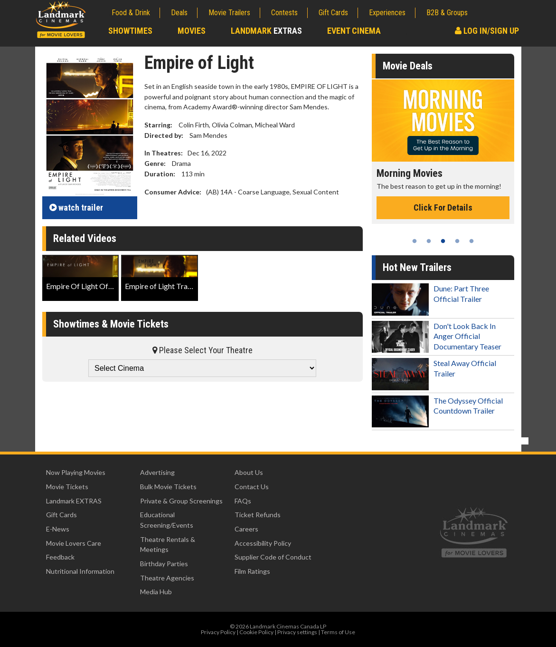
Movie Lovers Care (73, 543)
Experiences (387, 12)
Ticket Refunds (258, 515)
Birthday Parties (164, 564)
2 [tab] (428, 241)
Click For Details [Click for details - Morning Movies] (443, 207)
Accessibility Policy (263, 543)
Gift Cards (333, 12)
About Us (249, 472)
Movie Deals (408, 66)
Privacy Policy (218, 632)
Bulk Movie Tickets (168, 487)
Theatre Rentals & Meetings (167, 544)
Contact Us (252, 487)
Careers (246, 529)
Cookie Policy (256, 632)
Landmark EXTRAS (74, 501)
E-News (57, 529)
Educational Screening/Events (166, 520)
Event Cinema (354, 31)
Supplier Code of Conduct (273, 557)
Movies (192, 31)
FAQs (243, 501)
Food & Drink (131, 12)
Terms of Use (338, 632)
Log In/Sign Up (487, 31)
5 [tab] (471, 241)
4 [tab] (457, 241)
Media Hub (156, 592)
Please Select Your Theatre (202, 350)
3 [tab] (443, 241)
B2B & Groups (447, 12)
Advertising (157, 472)
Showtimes (130, 31)
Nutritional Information (80, 571)
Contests (284, 12)
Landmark (266, 31)
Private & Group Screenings (181, 501)
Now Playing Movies (75, 472)
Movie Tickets (67, 487)
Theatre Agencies (167, 578)
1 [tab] (414, 241)
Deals (179, 12)
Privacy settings (297, 632)
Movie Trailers (229, 12)
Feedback (60, 557)
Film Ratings (252, 571)
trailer (76, 207)
